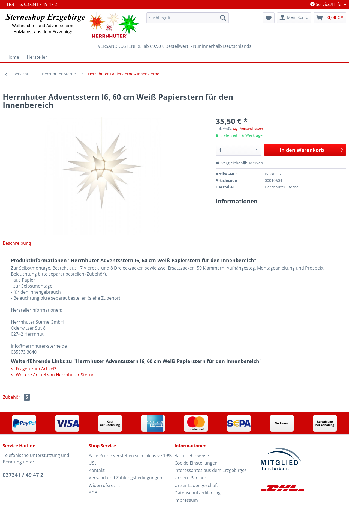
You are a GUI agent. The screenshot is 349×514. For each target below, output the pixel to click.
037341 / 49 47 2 (23, 474)
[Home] (13, 57)
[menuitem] (187, 20)
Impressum (186, 500)
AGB (93, 493)
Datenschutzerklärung (197, 493)
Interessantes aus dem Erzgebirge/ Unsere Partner (210, 474)
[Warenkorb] (330, 17)
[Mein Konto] (294, 17)
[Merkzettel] (269, 17)
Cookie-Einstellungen (196, 463)
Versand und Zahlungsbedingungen (125, 478)
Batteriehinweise (191, 456)
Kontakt (97, 470)
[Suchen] (223, 17)
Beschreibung (17, 243)
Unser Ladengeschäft (196, 485)
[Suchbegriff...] (187, 17)
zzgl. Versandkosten (248, 128)
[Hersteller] (37, 57)
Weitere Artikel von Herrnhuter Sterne (52, 375)
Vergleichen (229, 163)
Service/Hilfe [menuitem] (326, 4)
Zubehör (16, 397)
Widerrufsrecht (104, 485)
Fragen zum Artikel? (33, 369)
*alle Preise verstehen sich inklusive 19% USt (130, 459)
